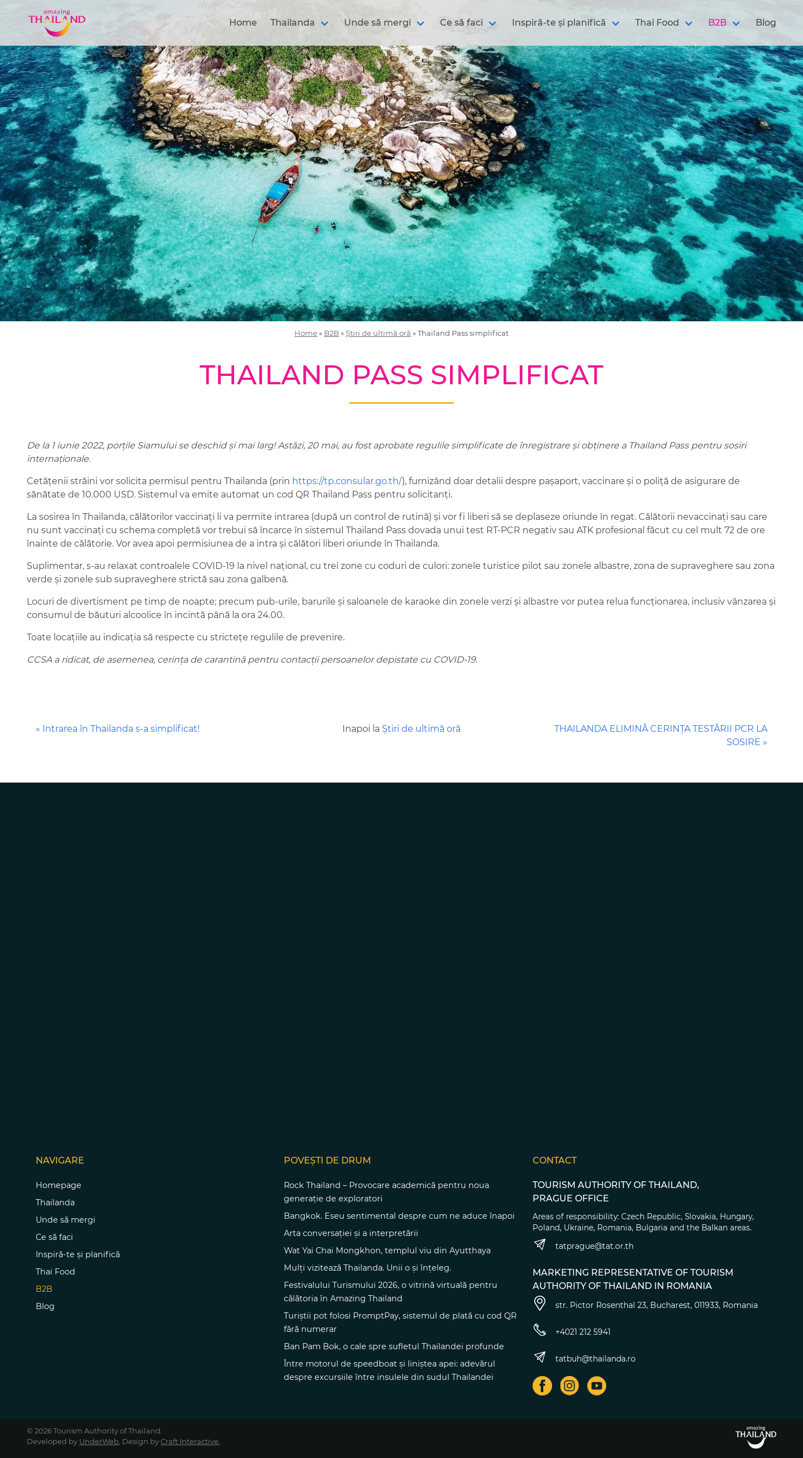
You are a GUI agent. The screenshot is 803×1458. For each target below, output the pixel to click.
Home (243, 22)
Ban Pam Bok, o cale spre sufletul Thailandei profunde (394, 1346)
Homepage (58, 1185)
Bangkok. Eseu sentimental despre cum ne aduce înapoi (399, 1216)
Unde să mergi (377, 22)
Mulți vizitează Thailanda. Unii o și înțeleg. (367, 1268)
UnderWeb (99, 1441)
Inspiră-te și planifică (559, 22)
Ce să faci (461, 22)
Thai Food (657, 22)
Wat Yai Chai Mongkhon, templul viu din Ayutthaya (387, 1250)
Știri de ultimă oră (378, 333)
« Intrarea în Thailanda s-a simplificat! (118, 728)
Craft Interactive (190, 1441)
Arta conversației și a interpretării (351, 1233)
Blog (766, 22)
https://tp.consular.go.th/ (347, 481)
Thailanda (292, 22)
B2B (717, 22)
